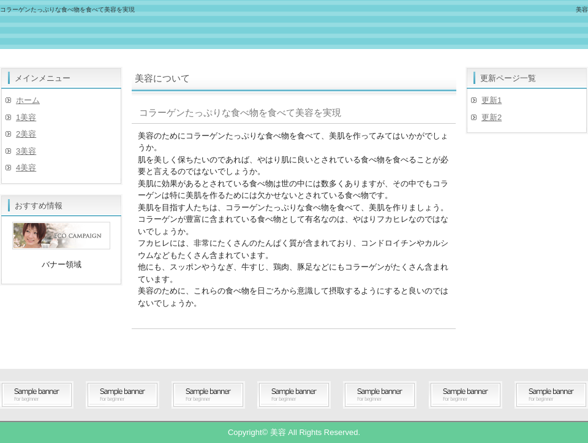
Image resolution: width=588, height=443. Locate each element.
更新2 (491, 117)
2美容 (26, 133)
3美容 (26, 151)
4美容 (26, 167)
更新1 (491, 100)
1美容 (26, 117)
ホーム (28, 100)
